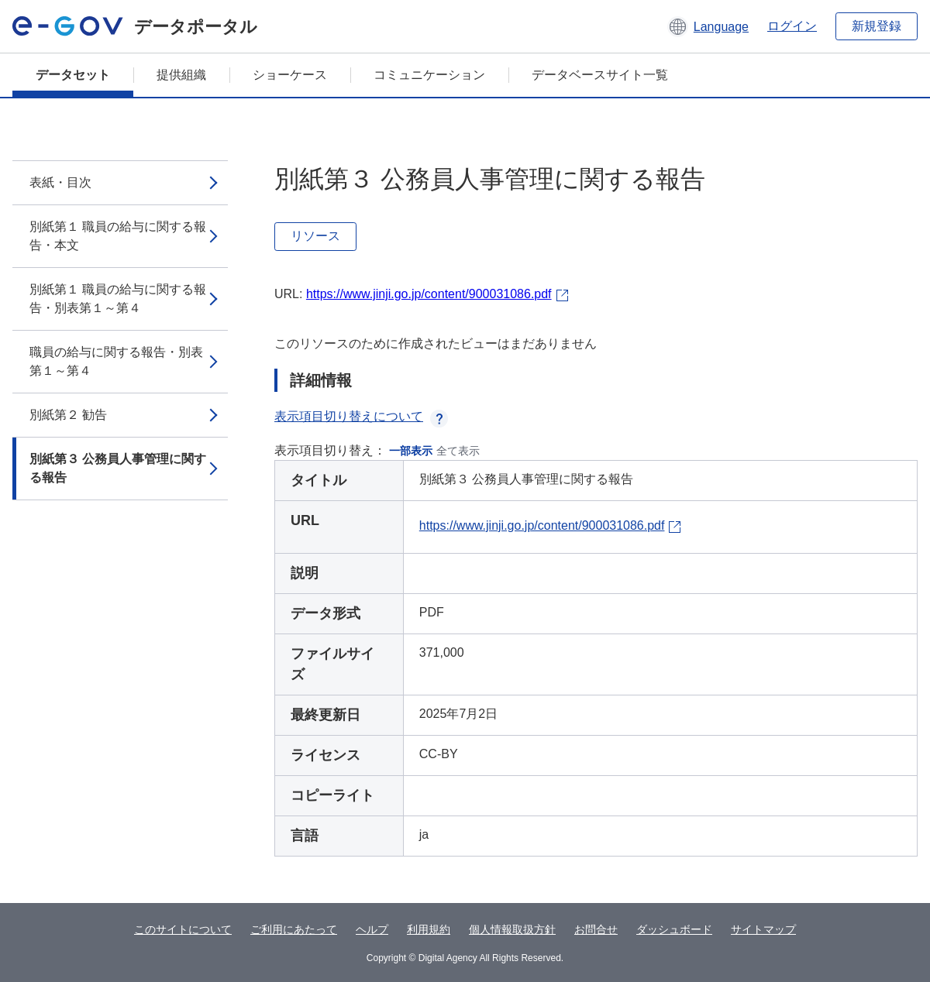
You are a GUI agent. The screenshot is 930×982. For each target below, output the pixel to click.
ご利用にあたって (293, 929)
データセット (73, 74)
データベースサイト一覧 (600, 74)
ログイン (792, 26)
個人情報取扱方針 (512, 929)
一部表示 (410, 451)
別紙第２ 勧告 (68, 414)
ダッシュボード (674, 929)
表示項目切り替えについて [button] (361, 416)
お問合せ (596, 929)
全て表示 (458, 451)
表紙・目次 (60, 182)
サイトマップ (763, 929)
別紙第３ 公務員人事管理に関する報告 (117, 468)
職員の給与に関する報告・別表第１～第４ (116, 361)
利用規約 (428, 929)
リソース (315, 235)
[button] (708, 26)
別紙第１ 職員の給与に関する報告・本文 (117, 236)
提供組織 (181, 74)
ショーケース (290, 74)
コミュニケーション (429, 74)
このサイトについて (183, 929)
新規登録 (876, 26)
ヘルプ (372, 929)
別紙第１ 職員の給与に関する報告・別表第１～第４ (117, 298)
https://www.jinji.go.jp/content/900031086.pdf (429, 293)
